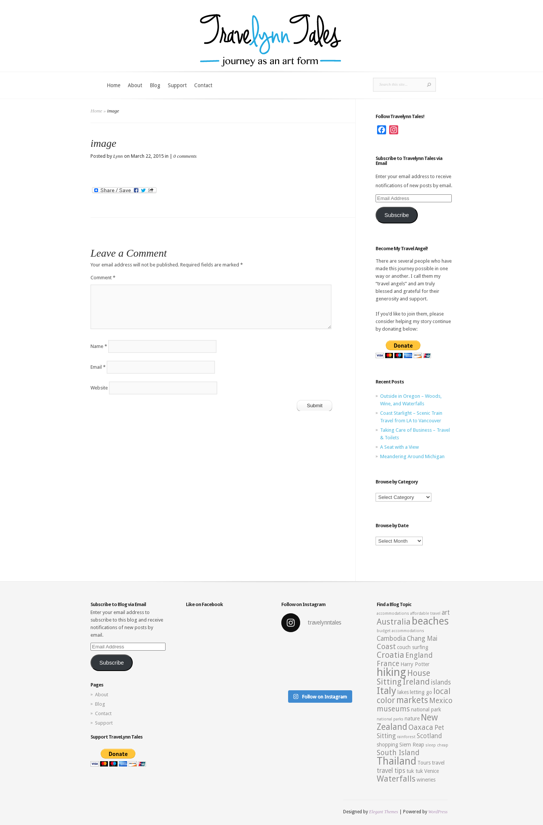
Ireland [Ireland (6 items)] (416, 681)
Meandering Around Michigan (412, 456)
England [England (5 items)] (419, 655)
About (135, 85)
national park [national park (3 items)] (426, 709)
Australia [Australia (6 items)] (394, 621)
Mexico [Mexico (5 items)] (440, 700)
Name (98, 346)
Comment (102, 277)
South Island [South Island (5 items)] (398, 752)
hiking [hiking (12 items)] (391, 672)
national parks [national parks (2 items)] (390, 719)
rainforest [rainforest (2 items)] (406, 736)
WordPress (438, 811)
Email (98, 367)
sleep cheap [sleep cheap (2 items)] (436, 745)
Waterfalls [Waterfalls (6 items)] (396, 778)
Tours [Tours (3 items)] (424, 763)
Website (99, 388)
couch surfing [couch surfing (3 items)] (412, 647)
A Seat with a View (399, 447)
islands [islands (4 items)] (441, 682)
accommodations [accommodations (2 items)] (393, 613)
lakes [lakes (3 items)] (403, 692)
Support (177, 85)
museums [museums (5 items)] (393, 709)
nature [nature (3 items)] (412, 719)
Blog (155, 85)
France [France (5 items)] (388, 663)
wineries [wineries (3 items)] (426, 780)
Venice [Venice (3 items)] (431, 771)
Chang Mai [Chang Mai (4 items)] (422, 638)
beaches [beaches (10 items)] (430, 621)
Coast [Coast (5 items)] (386, 646)
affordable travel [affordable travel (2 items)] (425, 613)
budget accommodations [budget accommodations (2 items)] (400, 630)
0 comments (185, 156)
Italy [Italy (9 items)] (386, 690)
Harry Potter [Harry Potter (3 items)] (414, 664)
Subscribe (396, 215)
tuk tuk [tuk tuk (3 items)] (414, 771)
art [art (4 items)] (446, 612)
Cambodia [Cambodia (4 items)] (391, 638)
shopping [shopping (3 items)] (387, 745)
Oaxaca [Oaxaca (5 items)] (420, 727)
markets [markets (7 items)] (412, 700)
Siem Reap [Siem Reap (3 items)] (411, 745)
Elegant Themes (383, 811)
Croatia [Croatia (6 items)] (390, 655)
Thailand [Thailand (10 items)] (396, 761)
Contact (203, 85)
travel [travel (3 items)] (438, 763)
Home (113, 85)
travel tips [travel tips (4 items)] (391, 770)
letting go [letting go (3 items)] (421, 692)
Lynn (118, 156)
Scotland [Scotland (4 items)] (429, 736)
